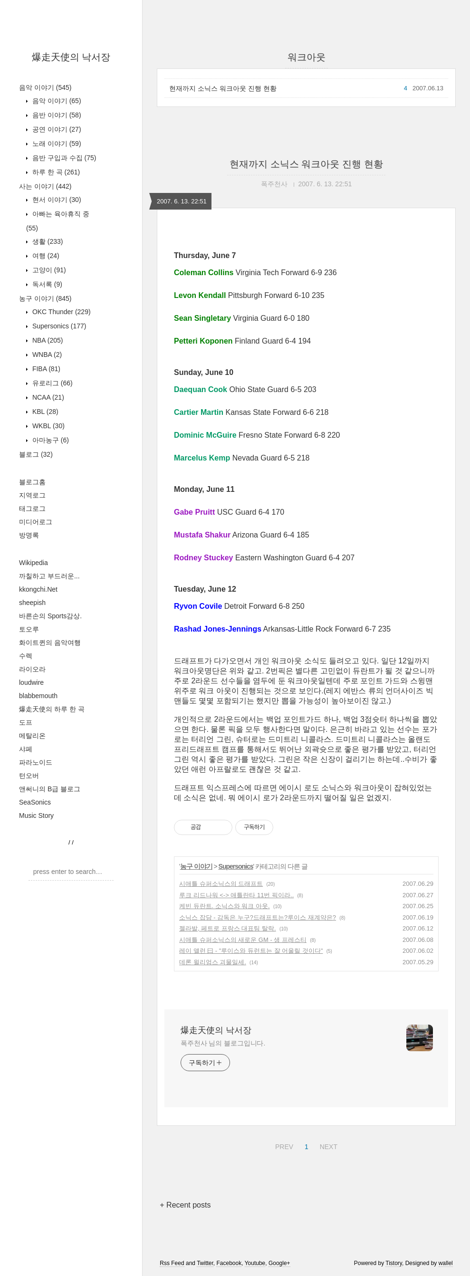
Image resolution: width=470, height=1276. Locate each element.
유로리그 (51, 383)
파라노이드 (35, 762)
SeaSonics (35, 802)
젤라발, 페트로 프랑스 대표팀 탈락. (227, 928)
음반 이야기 (55, 115)
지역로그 (32, 495)
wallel (446, 1263)
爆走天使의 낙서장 (71, 57)
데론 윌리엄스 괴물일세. (212, 962)
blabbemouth (38, 696)
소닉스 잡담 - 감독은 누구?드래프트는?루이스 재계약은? (257, 917)
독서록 (46, 284)
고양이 (48, 270)
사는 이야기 (45, 186)
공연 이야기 (55, 129)
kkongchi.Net (38, 589)
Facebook (228, 1263)
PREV (283, 1145)
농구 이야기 (45, 298)
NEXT (327, 1145)
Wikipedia (33, 562)
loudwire (31, 682)
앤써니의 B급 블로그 (49, 789)
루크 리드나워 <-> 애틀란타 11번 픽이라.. (236, 895)
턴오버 (29, 775)
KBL (44, 411)
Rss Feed (172, 1263)
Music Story (36, 815)
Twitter (205, 1263)
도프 (25, 722)
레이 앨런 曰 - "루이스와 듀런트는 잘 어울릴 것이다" (251, 950)
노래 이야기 (55, 143)
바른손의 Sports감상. (50, 616)
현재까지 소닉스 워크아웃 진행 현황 (223, 88)
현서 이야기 (55, 199)
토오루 (29, 629)
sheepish (32, 602)
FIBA (45, 369)
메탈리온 (32, 735)
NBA (46, 340)
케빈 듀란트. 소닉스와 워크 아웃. (224, 906)
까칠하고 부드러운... (49, 576)
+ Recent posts (185, 1205)
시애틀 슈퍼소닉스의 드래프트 (221, 883)
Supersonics (58, 326)
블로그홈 (32, 482)
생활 (46, 241)
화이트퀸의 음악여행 (50, 642)
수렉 (25, 656)
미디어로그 (35, 522)
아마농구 (49, 440)
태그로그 (32, 508)
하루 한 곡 (55, 172)
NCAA (47, 397)
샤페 (25, 749)
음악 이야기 (45, 87)
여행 (44, 255)
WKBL (47, 426)
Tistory (393, 1263)
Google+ (279, 1263)
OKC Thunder (60, 312)
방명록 (29, 535)
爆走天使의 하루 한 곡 (52, 709)
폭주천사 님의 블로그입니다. (223, 1043)
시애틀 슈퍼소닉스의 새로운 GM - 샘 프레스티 (243, 939)
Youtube (255, 1263)
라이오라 (32, 669)
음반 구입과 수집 (63, 158)
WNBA (46, 354)
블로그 (36, 454)
